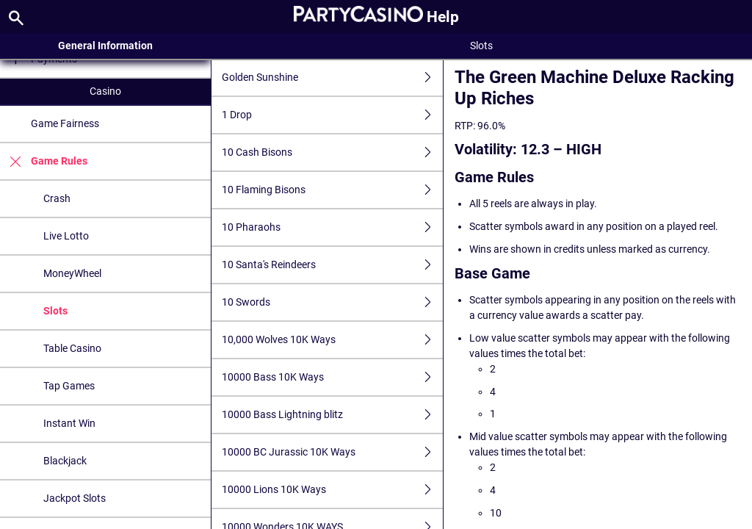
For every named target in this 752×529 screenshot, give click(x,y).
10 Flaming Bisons (333, 190)
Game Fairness (65, 123)
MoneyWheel (72, 273)
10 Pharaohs (333, 227)
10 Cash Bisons (333, 152)
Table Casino (72, 348)
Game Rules (43, 161)
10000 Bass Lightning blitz (333, 415)
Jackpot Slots (74, 498)
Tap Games (69, 386)
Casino (105, 91)
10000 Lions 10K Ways (333, 490)
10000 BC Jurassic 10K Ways (333, 452)
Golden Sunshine (333, 78)
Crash (56, 198)
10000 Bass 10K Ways (333, 377)
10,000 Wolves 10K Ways (333, 340)
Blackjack (65, 461)
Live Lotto (66, 236)
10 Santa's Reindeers (333, 265)
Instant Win (69, 423)
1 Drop (333, 115)
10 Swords (333, 302)
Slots (55, 311)
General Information (105, 45)
